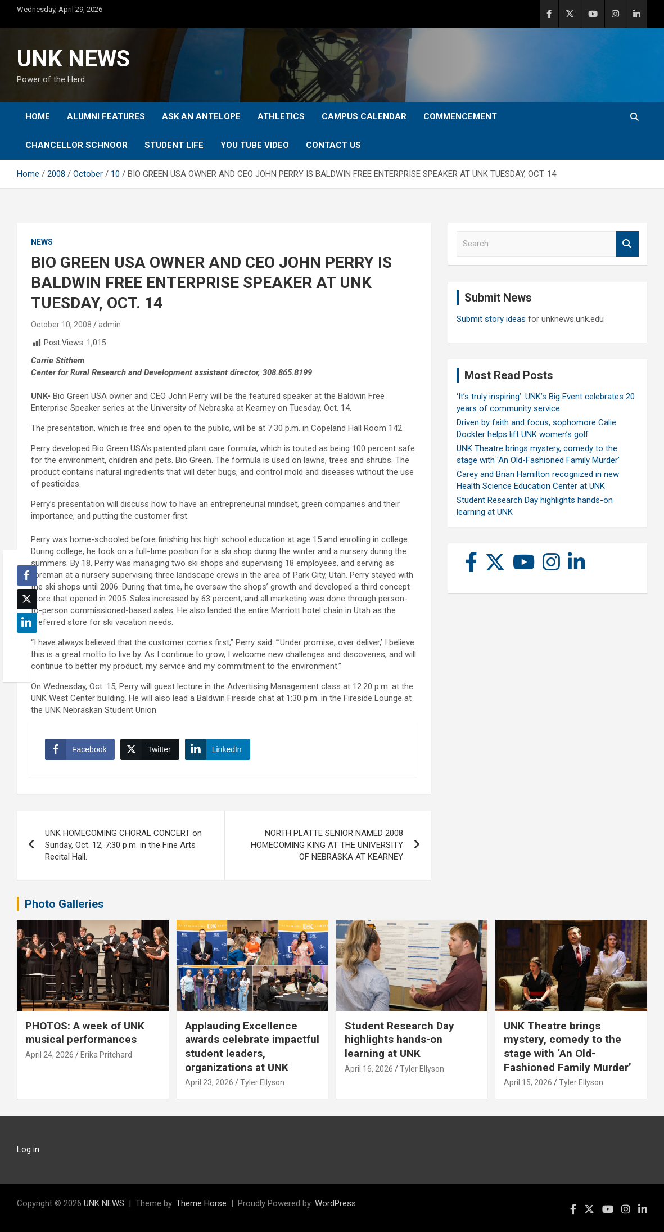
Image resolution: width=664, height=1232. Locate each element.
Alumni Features (106, 116)
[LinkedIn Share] (217, 749)
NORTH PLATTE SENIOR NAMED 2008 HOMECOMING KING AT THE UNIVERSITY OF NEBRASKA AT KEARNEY (327, 845)
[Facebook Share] (80, 749)
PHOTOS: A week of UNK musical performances (84, 1032)
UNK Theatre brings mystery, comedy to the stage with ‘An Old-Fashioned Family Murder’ (567, 1046)
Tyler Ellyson (262, 1082)
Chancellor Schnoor (76, 145)
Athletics (281, 116)
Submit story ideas (491, 319)
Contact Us (333, 145)
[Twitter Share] (149, 749)
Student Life (174, 145)
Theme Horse (201, 1203)
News (42, 241)
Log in (28, 1149)
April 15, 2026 (528, 1082)
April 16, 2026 (369, 1068)
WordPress (335, 1203)
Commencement (460, 116)
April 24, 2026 (49, 1054)
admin (109, 324)
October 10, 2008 (61, 324)
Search (627, 244)
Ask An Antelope (201, 116)
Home (37, 116)
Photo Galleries (64, 904)
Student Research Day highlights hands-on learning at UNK (399, 1039)
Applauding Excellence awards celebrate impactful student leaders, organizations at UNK (252, 1046)
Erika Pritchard (106, 1054)
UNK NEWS (73, 59)
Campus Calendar (364, 116)
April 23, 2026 (209, 1082)
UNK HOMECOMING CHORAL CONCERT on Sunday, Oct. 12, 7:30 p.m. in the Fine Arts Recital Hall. (123, 845)
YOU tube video (254, 145)
